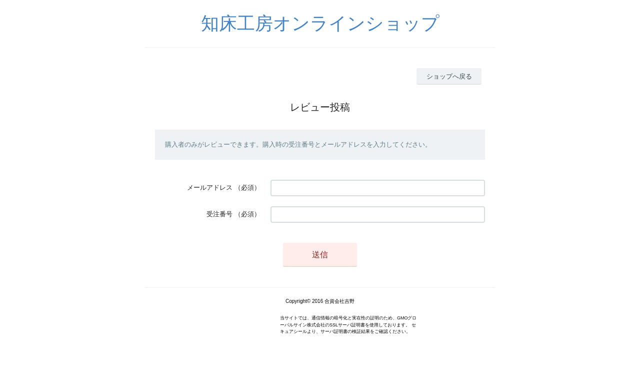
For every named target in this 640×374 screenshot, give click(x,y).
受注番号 (219, 214)
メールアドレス (209, 187)
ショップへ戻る (449, 76)
